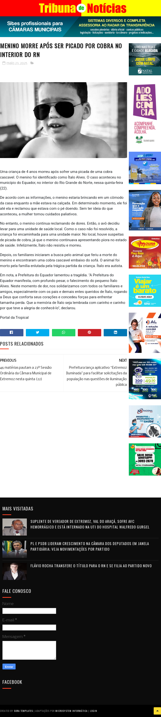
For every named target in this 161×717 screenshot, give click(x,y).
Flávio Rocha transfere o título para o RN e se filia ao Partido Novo (91, 565)
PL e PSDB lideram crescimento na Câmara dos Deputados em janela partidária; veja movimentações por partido (89, 546)
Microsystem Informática (71, 711)
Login (93, 711)
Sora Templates (23, 711)
